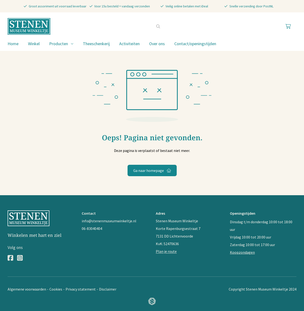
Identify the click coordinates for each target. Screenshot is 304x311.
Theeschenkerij (96, 43)
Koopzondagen (242, 252)
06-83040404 (92, 228)
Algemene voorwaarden (27, 289)
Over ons (157, 43)
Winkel (34, 43)
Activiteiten (129, 43)
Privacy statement (81, 289)
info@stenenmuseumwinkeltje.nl (109, 221)
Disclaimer (107, 289)
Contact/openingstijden (195, 43)
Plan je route (166, 251)
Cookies (55, 289)
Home (13, 43)
